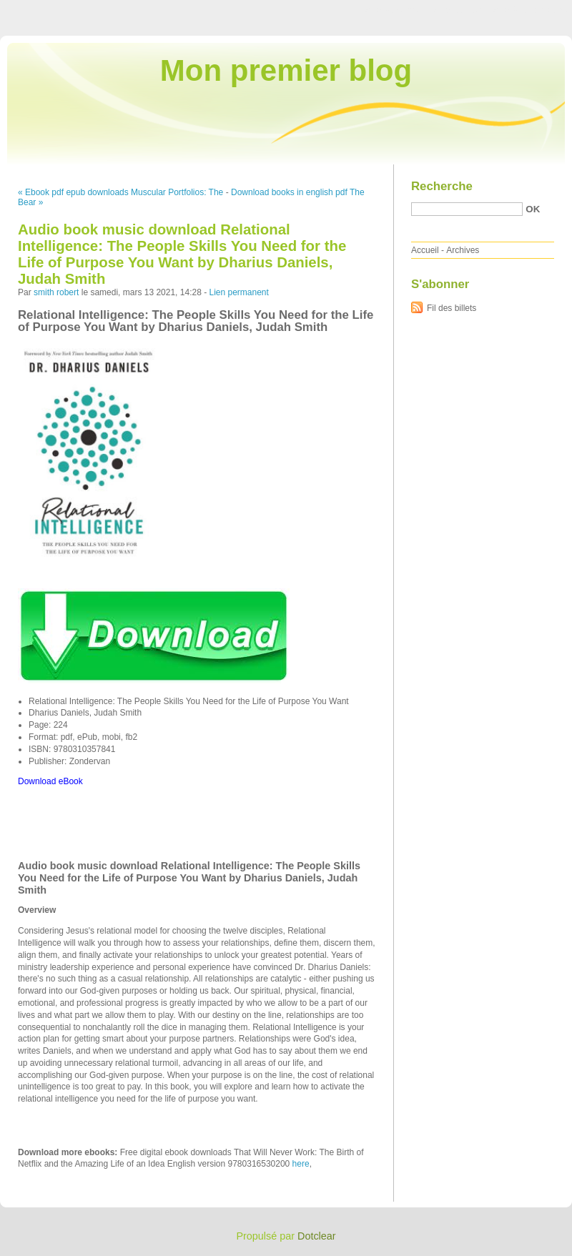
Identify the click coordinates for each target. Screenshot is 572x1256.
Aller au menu (459, 10)
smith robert (56, 292)
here (301, 1164)
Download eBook (50, 781)
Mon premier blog (286, 70)
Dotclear (316, 1236)
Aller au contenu (396, 10)
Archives (462, 250)
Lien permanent (238, 292)
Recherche (442, 186)
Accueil (425, 250)
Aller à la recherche (530, 10)
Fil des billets (451, 308)
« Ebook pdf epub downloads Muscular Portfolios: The (120, 192)
